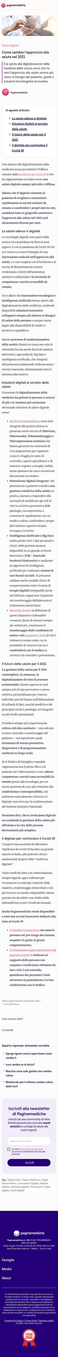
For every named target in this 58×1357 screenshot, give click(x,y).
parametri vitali (35, 635)
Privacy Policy (31, 1320)
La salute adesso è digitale (29, 118)
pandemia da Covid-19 (32, 174)
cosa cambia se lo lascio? (20, 1064)
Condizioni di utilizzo (14, 1320)
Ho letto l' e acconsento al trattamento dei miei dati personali (28, 1151)
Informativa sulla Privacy (30, 1149)
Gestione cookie (46, 1320)
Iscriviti (29, 1162)
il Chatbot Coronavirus (24, 930)
